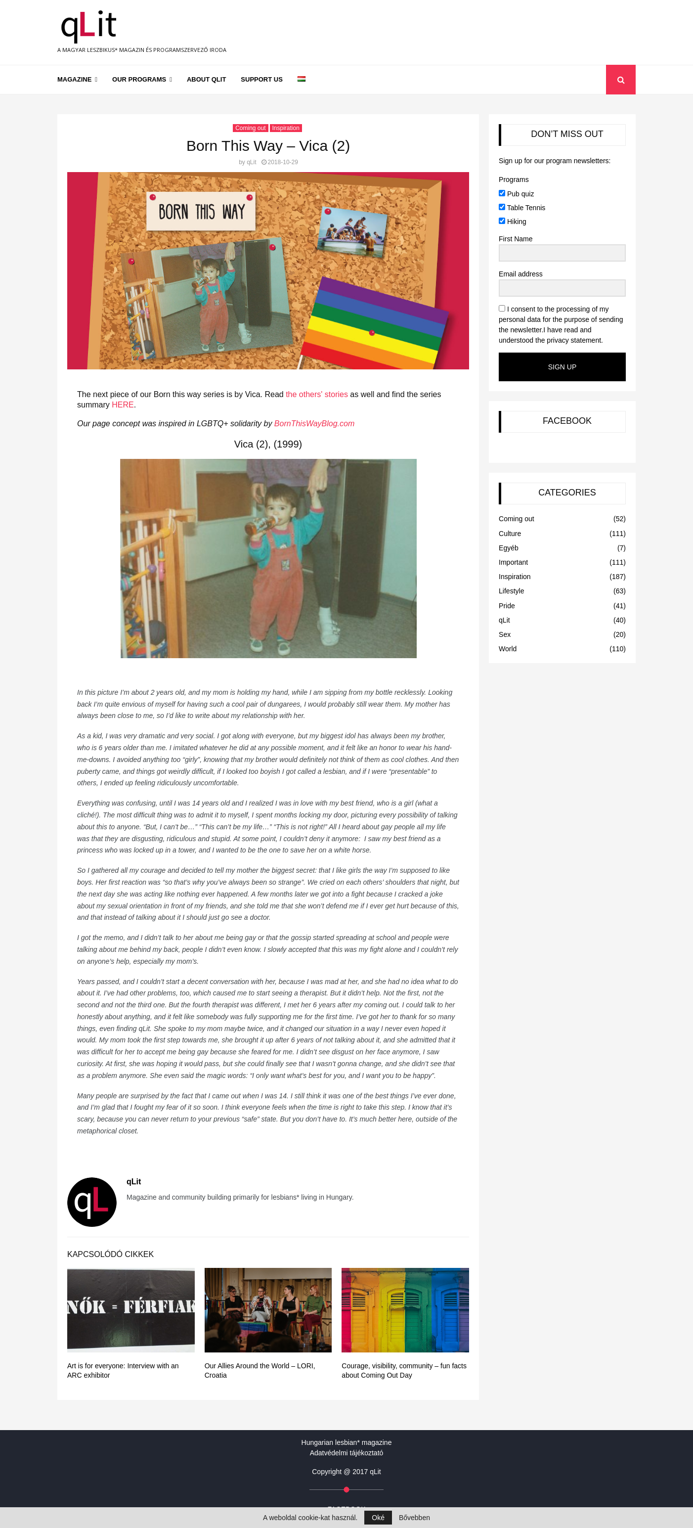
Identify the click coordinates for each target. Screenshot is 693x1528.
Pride (507, 606)
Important (513, 562)
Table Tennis (522, 208)
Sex (505, 634)
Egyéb (509, 548)
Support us (262, 79)
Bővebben (414, 1517)
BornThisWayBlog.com (314, 423)
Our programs (139, 79)
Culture (510, 534)
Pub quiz (516, 194)
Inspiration (286, 128)
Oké (378, 1518)
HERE (122, 405)
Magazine (74, 79)
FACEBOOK (567, 421)
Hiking (512, 221)
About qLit (206, 79)
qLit (251, 162)
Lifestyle (511, 591)
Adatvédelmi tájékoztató (347, 1453)
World (508, 649)
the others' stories (317, 394)
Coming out (250, 128)
